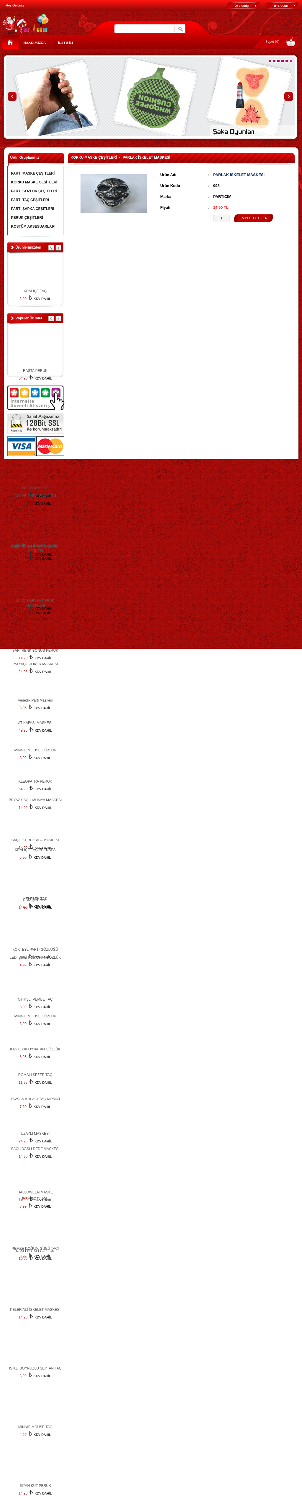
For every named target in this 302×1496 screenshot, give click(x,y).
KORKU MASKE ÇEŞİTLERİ (34, 182)
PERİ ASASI (35, 605)
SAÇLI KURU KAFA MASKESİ (35, 840)
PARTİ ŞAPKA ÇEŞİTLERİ (32, 209)
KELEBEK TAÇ (35, 899)
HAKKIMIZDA (35, 42)
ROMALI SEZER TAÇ (35, 1075)
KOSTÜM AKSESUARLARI (33, 226)
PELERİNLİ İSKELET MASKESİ (35, 1310)
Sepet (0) (272, 41)
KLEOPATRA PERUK (35, 781)
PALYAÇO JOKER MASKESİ (35, 664)
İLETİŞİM (65, 42)
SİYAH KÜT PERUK (35, 1486)
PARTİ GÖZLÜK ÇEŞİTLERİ (34, 191)
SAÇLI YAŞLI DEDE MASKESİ (35, 547)
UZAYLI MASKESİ (35, 1134)
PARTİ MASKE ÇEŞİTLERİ (33, 173)
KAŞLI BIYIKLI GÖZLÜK (35, 1251)
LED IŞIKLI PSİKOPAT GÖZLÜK (35, 957)
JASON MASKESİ (35, 488)
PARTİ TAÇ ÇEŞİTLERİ (30, 200)
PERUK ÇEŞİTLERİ (27, 218)
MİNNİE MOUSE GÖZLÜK (35, 1016)
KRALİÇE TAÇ (35, 291)
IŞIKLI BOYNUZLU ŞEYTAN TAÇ (35, 1368)
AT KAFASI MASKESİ (35, 723)
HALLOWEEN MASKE (35, 1192)
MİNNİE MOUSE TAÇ (35, 1427)
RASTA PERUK (35, 371)
